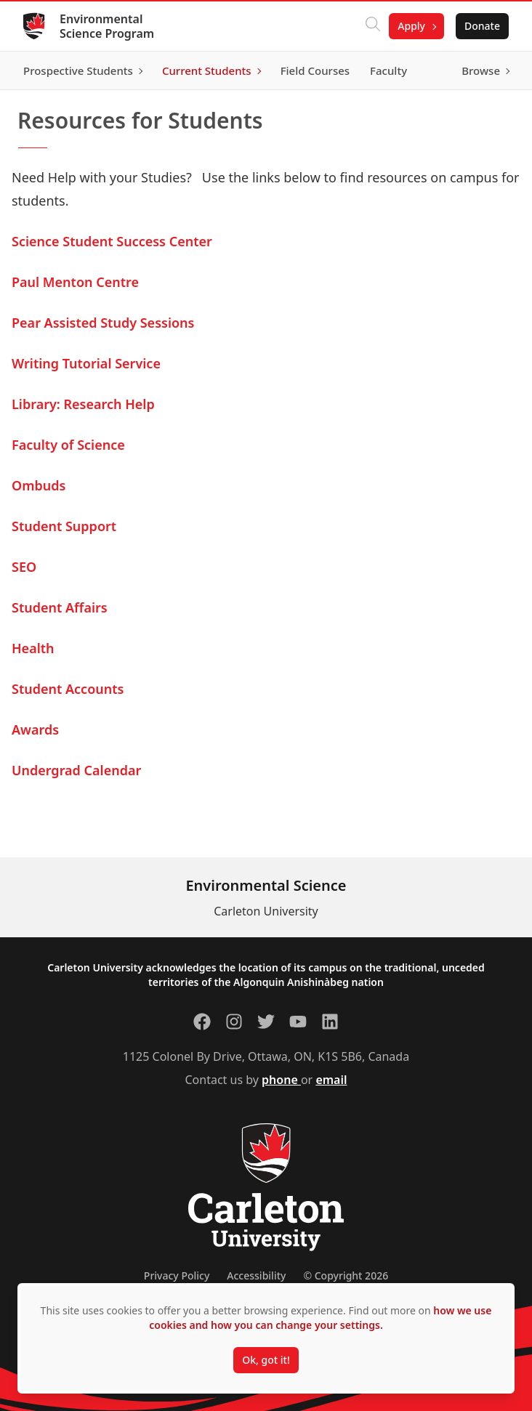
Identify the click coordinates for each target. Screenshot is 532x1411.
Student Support (64, 526)
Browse (481, 70)
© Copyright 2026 (345, 1275)
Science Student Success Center (112, 241)
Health (33, 648)
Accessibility (256, 1275)
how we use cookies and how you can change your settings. (320, 1317)
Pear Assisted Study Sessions (103, 322)
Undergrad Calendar (76, 770)
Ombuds (38, 485)
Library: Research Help (83, 404)
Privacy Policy (176, 1275)
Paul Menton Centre (75, 282)
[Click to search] (373, 26)
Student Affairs (60, 607)
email (331, 1080)
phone (281, 1080)
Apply (411, 26)
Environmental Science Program (107, 26)
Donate (482, 26)
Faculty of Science (68, 444)
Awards (35, 729)
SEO (24, 566)
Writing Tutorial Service (86, 363)
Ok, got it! (265, 1360)
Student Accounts (68, 689)
